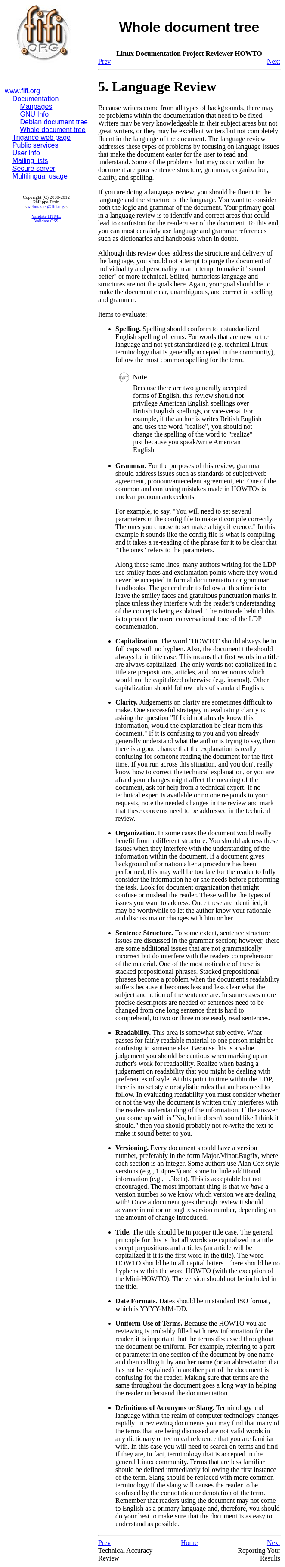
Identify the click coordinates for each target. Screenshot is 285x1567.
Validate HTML (46, 216)
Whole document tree (53, 129)
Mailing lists (30, 160)
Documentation (35, 98)
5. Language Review (157, 86)
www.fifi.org (22, 91)
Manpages (36, 106)
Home (189, 1542)
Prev (104, 61)
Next (273, 61)
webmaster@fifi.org (45, 206)
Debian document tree (54, 122)
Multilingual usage (40, 176)
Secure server (34, 168)
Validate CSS (46, 221)
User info (26, 153)
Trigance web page (41, 137)
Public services (35, 145)
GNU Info (34, 114)
